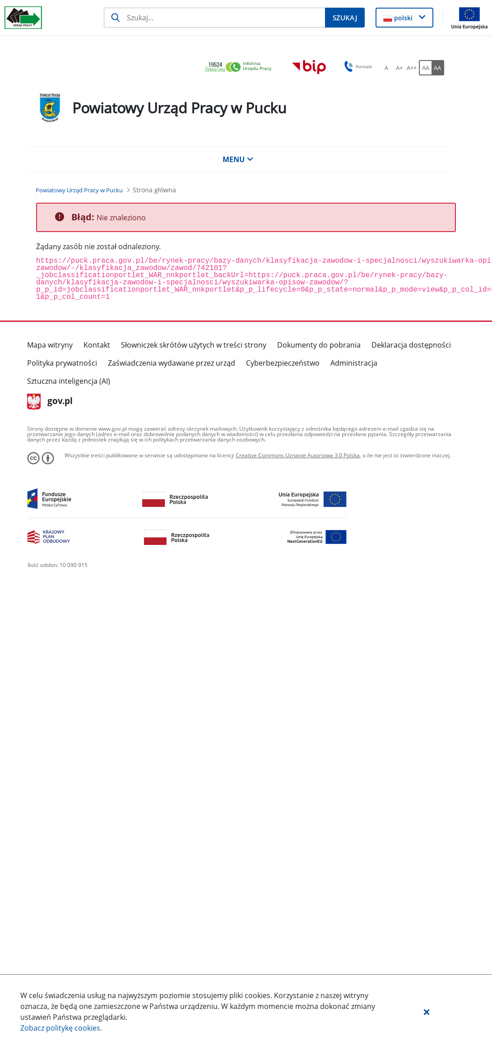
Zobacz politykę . (61, 1028)
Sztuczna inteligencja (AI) (68, 381)
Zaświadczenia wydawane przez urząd (171, 363)
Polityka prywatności (62, 363)
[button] (427, 1012)
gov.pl (50, 402)
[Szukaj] (214, 18)
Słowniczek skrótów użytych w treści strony (193, 345)
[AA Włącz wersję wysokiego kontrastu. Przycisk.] (438, 67)
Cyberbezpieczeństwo (283, 363)
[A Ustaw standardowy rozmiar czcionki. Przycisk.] (386, 67)
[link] (240, 67)
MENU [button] (238, 159)
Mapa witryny (50, 345)
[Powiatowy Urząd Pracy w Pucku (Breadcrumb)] (79, 190)
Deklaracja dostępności (411, 345)
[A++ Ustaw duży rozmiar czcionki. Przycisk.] (411, 67)
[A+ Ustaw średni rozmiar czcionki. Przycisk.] (399, 67)
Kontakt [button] (356, 66)
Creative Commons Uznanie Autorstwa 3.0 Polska (298, 455)
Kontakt (97, 345)
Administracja (353, 363)
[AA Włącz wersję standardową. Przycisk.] (425, 67)
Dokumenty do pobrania (319, 345)
